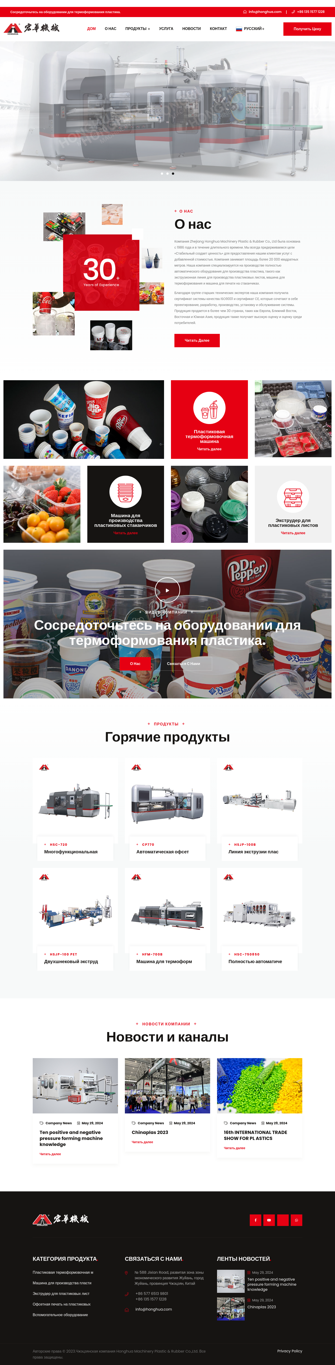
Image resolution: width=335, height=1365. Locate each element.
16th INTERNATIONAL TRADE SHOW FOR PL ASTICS (255, 1135)
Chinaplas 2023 (150, 1132)
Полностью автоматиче (255, 961)
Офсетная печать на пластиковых (62, 1304)
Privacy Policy (289, 1351)
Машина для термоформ (164, 961)
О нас (110, 28)
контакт (218, 28)
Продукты (137, 28)
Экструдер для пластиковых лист (61, 1293)
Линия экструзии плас (254, 852)
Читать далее (197, 340)
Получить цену (307, 29)
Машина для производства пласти (62, 1283)
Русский (250, 28)
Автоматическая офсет (162, 852)
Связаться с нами (183, 663)
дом (91, 28)
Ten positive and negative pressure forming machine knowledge (71, 1138)
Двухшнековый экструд (71, 961)
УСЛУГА (166, 28)
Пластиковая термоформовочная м (63, 1272)
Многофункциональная (71, 852)
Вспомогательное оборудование (60, 1315)
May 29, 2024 (90, 1123)
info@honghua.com (153, 1309)
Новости (191, 28)
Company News (56, 1123)
